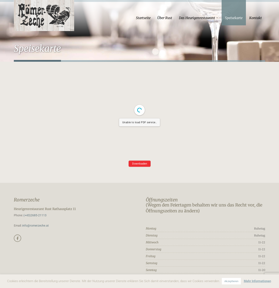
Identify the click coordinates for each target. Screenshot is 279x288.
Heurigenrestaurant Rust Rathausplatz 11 (45, 209)
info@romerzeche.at (35, 225)
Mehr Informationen (257, 281)
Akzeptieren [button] (231, 281)
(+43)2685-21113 (34, 215)
